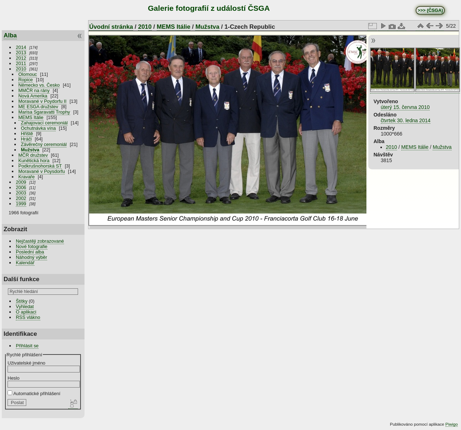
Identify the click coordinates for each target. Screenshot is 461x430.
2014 (21, 47)
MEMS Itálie (31, 117)
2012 (21, 58)
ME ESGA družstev (38, 106)
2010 (21, 69)
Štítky (21, 301)
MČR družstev (33, 155)
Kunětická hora (33, 160)
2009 (21, 182)
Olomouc (27, 74)
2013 (21, 52)
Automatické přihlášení (34, 393)
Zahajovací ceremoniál (44, 122)
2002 (21, 198)
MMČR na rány (34, 90)
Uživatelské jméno (26, 363)
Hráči (26, 139)
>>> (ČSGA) (430, 10)
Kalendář (25, 262)
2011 (21, 63)
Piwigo (452, 424)
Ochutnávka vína (38, 128)
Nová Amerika (32, 96)
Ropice (25, 79)
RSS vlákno (28, 317)
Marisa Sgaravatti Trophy (44, 112)
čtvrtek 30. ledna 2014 (406, 120)
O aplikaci (26, 312)
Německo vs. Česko (39, 85)
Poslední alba (30, 252)
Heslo (13, 378)
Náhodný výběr (31, 257)
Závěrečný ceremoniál (44, 144)
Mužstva (30, 149)
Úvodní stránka (111, 26)
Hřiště (27, 133)
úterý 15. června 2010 (405, 107)
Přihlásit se (27, 345)
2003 (21, 193)
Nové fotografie (31, 246)
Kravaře (26, 176)
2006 (21, 187)
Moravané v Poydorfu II (42, 101)
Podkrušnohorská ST (40, 166)
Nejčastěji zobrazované (40, 241)
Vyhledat (25, 306)
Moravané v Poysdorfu (41, 171)
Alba (10, 35)
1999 (21, 203)
